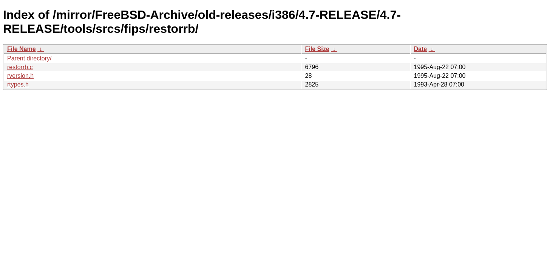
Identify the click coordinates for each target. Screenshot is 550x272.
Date (420, 49)
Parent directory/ (29, 58)
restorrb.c (20, 67)
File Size (317, 49)
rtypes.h (18, 84)
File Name (21, 49)
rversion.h (20, 76)
